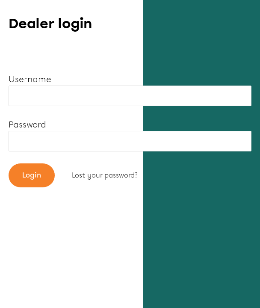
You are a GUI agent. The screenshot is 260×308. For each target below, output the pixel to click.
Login (31, 175)
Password (27, 124)
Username (30, 79)
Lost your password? (105, 175)
